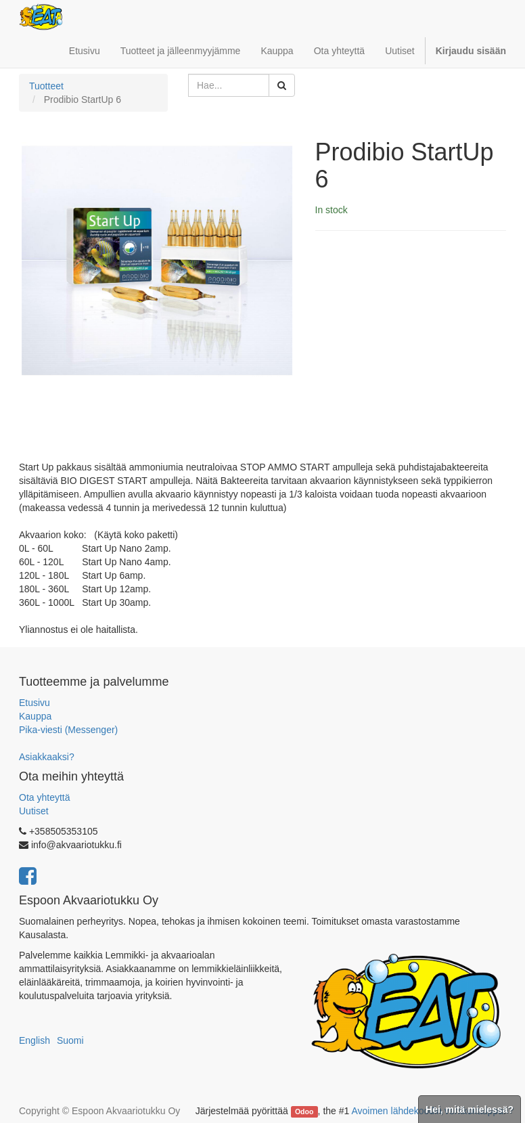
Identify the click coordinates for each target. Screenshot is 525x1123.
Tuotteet (46, 86)
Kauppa (35, 716)
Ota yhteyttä (44, 797)
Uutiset (34, 811)
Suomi (70, 1040)
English (34, 1040)
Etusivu (34, 702)
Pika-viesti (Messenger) (68, 729)
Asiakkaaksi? (46, 756)
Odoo (304, 1111)
